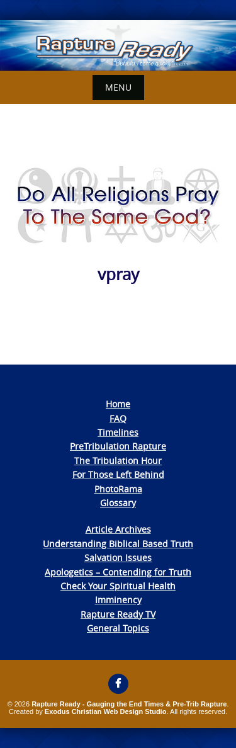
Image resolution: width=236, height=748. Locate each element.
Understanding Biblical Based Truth (118, 544)
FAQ (118, 418)
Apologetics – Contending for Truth (118, 572)
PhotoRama (118, 489)
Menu (118, 87)
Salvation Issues (118, 558)
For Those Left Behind (118, 474)
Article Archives (118, 529)
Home (118, 404)
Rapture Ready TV (118, 614)
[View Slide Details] (118, 45)
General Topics (118, 628)
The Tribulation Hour (118, 461)
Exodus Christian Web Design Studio (106, 711)
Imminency (118, 600)
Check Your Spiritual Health (118, 586)
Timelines (118, 432)
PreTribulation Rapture (118, 446)
